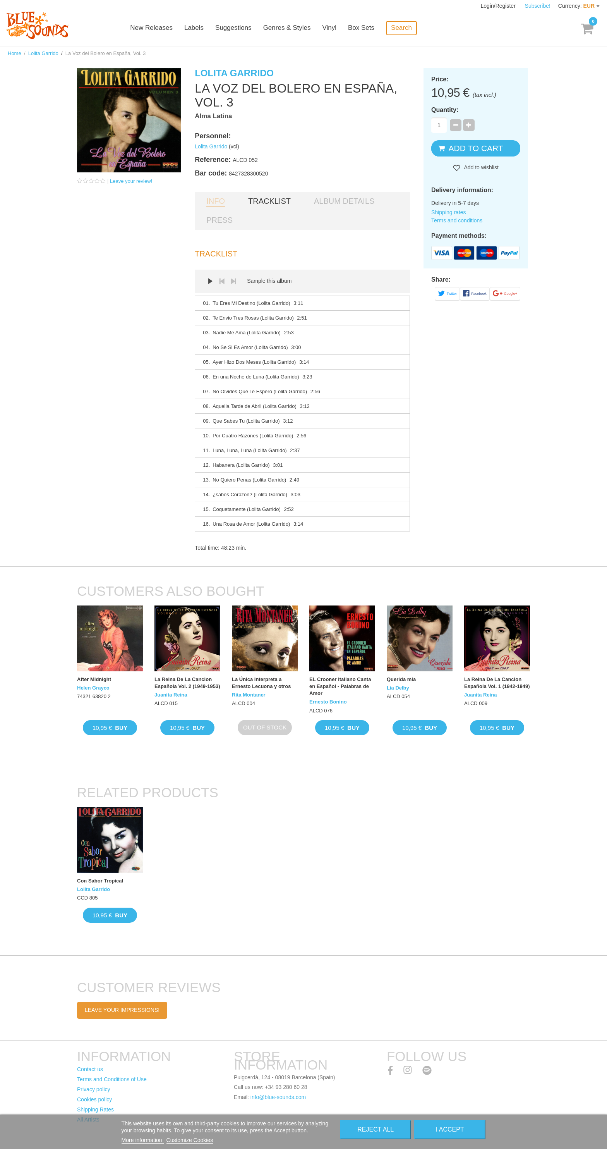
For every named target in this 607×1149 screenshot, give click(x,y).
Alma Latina (213, 116)
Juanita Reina (170, 695)
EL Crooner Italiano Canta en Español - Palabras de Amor (340, 686)
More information (143, 1140)
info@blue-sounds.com (278, 1097)
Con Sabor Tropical (100, 881)
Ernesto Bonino (328, 702)
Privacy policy (93, 1089)
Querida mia (401, 679)
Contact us (90, 1069)
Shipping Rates (95, 1109)
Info (215, 201)
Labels (195, 28)
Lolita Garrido (43, 53)
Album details (344, 201)
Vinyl (330, 28)
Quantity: (444, 110)
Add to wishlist (481, 167)
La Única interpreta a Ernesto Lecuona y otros (261, 682)
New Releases (152, 28)
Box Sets (362, 28)
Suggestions (234, 28)
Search (402, 27)
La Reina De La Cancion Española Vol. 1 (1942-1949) (497, 682)
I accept (450, 1129)
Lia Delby (398, 688)
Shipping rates (448, 212)
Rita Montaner (249, 695)
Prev (222, 281)
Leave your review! (131, 181)
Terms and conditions (456, 220)
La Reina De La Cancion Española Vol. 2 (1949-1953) (187, 682)
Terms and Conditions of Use (112, 1079)
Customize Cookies (189, 1140)
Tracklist (269, 201)
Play (210, 281)
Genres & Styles (288, 28)
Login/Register (499, 6)
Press (219, 220)
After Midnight (94, 679)
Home (14, 53)
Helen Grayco (93, 688)
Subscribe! (537, 6)
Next (233, 281)
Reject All (375, 1129)
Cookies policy (94, 1099)
